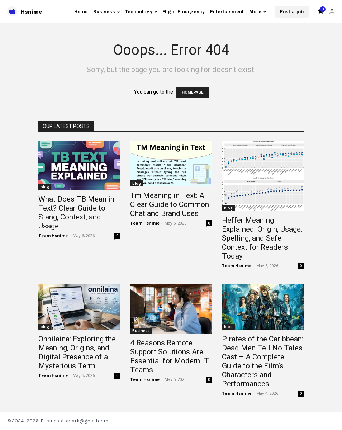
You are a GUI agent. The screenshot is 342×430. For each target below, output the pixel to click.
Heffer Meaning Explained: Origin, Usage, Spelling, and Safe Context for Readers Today (262, 238)
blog (45, 186)
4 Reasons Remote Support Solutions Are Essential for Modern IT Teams (169, 356)
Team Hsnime (53, 235)
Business (140, 330)
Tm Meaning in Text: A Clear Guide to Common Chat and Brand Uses (169, 204)
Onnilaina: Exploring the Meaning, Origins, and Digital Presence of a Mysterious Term (77, 352)
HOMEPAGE (192, 92)
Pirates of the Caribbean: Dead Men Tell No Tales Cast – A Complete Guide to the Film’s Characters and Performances (262, 361)
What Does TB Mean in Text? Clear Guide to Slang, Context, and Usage (76, 212)
